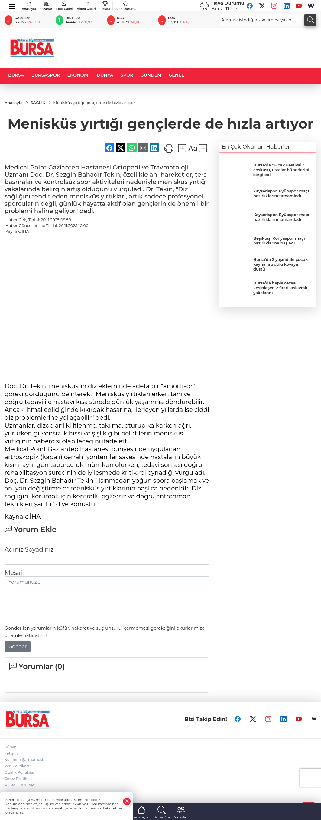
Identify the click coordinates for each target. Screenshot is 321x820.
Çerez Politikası (18, 778)
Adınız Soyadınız (29, 549)
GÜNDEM (151, 75)
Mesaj (13, 572)
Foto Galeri (64, 6)
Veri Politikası (17, 766)
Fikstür (105, 6)
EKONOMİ (78, 75)
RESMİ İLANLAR (19, 785)
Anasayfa (29, 6)
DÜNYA (105, 75)
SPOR (127, 75)
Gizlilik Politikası (19, 772)
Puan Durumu (126, 6)
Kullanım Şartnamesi (24, 759)
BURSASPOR (45, 75)
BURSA (16, 75)
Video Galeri (86, 6)
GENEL (176, 75)
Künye (10, 747)
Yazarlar (46, 6)
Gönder (17, 646)
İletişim (11, 753)
